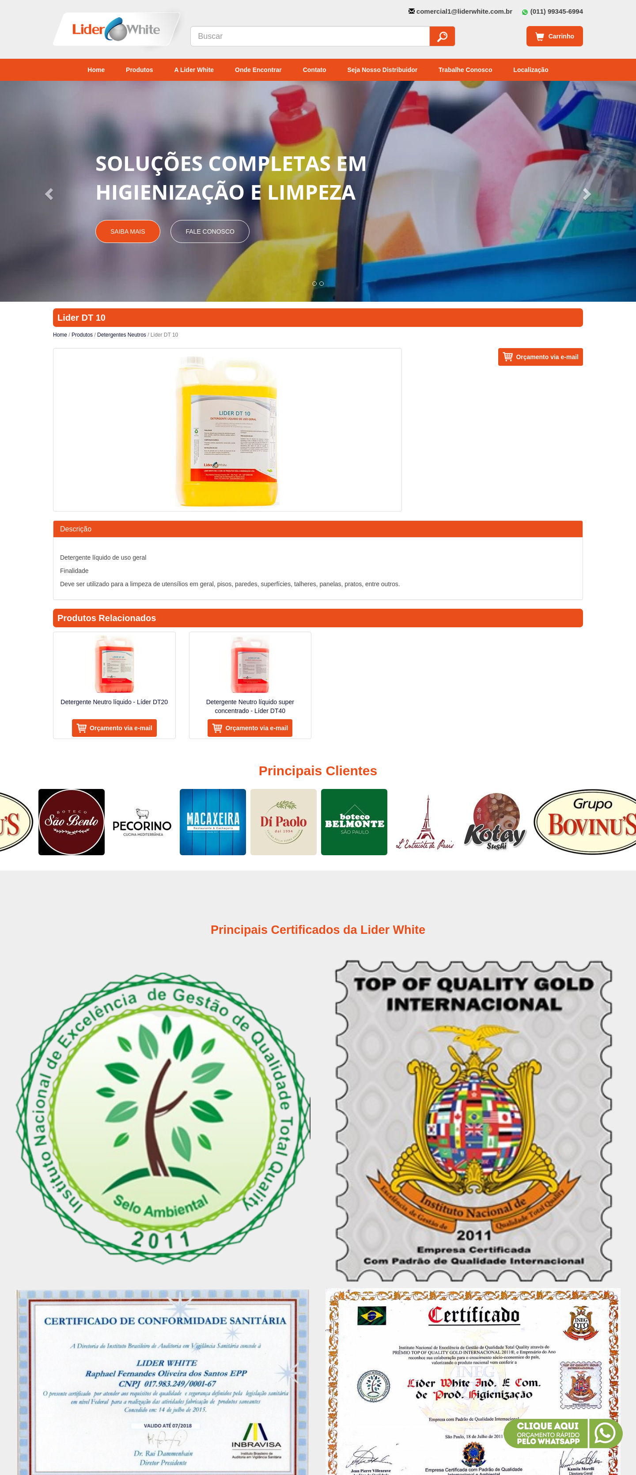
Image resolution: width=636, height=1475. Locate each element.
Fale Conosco (210, 231)
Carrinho (554, 36)
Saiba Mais (127, 231)
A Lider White (194, 69)
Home (96, 69)
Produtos (139, 69)
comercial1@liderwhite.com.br (464, 11)
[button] (47, 191)
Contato (314, 69)
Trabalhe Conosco (465, 69)
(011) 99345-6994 (556, 11)
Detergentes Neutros (121, 335)
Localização (530, 69)
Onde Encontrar (258, 69)
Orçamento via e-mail (547, 356)
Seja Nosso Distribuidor (382, 69)
